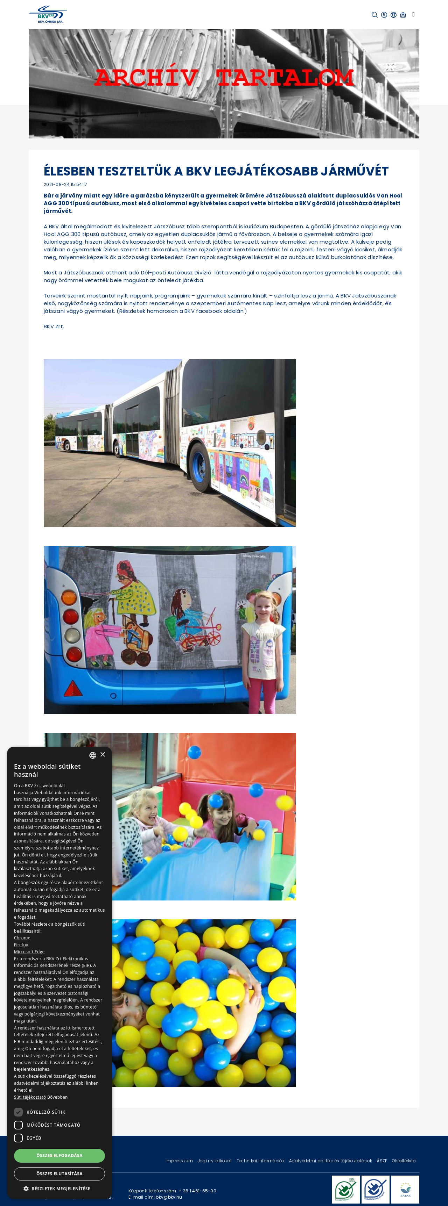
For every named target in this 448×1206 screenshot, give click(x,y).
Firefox (21, 945)
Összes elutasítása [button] (59, 1174)
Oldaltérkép (404, 1161)
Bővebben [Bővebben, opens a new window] (57, 1097)
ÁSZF (382, 1161)
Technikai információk (261, 1161)
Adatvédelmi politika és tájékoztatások (331, 1161)
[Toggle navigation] (413, 14)
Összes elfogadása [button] (59, 1155)
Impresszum (180, 1161)
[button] (374, 15)
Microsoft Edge (29, 952)
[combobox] (92, 755)
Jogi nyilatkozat (215, 1161)
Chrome (22, 938)
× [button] (102, 755)
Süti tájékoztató (30, 1097)
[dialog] (59, 973)
